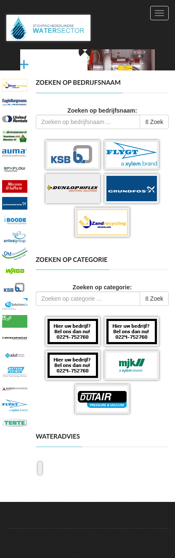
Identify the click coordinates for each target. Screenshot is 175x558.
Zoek (154, 122)
